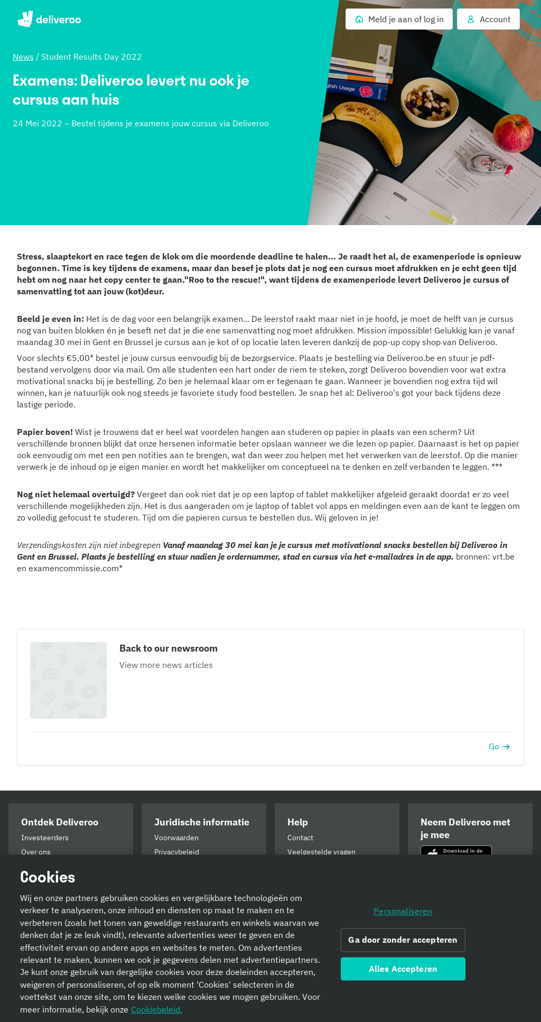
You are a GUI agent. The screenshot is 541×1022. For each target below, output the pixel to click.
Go (500, 746)
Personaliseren (403, 911)
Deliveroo (49, 19)
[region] (270, 938)
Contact (300, 837)
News (23, 56)
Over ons (36, 852)
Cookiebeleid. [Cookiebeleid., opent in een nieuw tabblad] (156, 1009)
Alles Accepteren (403, 968)
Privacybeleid (176, 852)
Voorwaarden (176, 837)
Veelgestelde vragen (321, 852)
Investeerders (45, 837)
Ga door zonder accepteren (403, 939)
